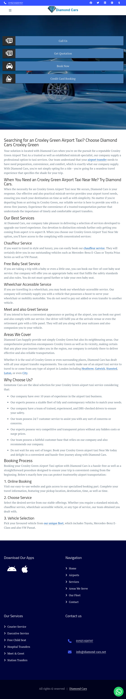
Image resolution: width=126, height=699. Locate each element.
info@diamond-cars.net (91, 652)
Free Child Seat (15, 640)
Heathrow (88, 368)
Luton (7, 373)
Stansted (111, 368)
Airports (72, 575)
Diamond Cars (78, 688)
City (24, 373)
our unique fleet (53, 523)
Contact (72, 602)
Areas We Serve (76, 588)
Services (72, 582)
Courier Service (15, 626)
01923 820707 (15, 3)
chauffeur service (94, 248)
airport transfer (97, 159)
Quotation (63, 53)
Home (70, 568)
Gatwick (100, 368)
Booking (63, 79)
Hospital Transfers (17, 647)
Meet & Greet (14, 653)
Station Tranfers (15, 660)
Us (63, 41)
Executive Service (16, 633)
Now (63, 66)
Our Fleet (73, 595)
